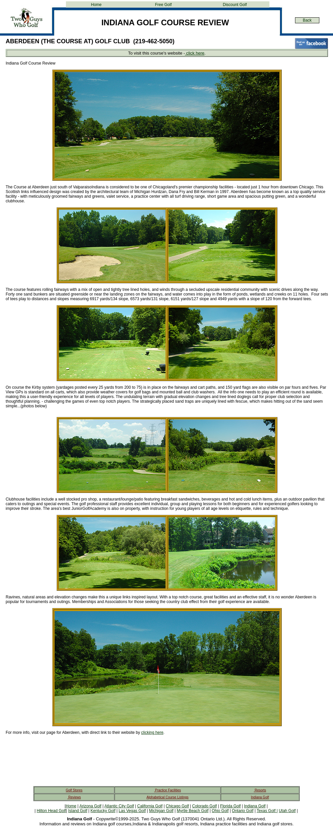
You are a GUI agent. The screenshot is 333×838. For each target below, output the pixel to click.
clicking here (152, 732)
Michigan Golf (161, 810)
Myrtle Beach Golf (192, 810)
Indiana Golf (260, 797)
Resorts (260, 790)
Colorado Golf (204, 806)
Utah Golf (287, 810)
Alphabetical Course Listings (167, 797)
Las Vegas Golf (132, 810)
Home (96, 4)
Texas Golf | (267, 810)
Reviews (74, 797)
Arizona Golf (90, 806)
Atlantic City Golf (119, 806)
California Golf (150, 806)
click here (194, 53)
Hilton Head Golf (51, 810)
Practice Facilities (167, 790)
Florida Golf (230, 806)
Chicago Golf (177, 806)
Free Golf (163, 4)
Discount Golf (235, 4)
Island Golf (77, 810)
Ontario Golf (242, 810)
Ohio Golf (220, 810)
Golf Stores (74, 790)
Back (307, 20)
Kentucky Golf (103, 810)
